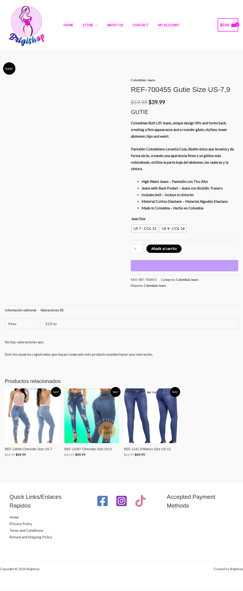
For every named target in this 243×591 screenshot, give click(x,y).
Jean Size (138, 219)
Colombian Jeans (144, 80)
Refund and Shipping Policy (30, 538)
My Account (162, 25)
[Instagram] (132, 502)
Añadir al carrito (165, 248)
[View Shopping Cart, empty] (228, 25)
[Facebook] (104, 502)
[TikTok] (124, 518)
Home (74, 25)
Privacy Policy (20, 525)
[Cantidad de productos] (137, 249)
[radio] (145, 228)
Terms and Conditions (26, 531)
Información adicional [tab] (22, 310)
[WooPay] (184, 265)
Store (91, 25)
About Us (115, 25)
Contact (137, 25)
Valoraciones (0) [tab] (56, 310)
